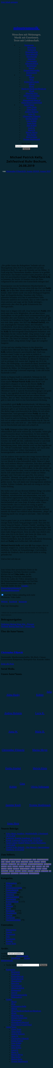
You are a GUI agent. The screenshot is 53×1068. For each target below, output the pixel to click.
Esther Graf (23, 864)
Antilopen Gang (27, 860)
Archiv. (4, 953)
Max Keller (31, 135)
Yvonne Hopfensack (31, 139)
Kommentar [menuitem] (16, 990)
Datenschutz (11, 930)
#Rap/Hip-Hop (32, 93)
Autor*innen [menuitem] (11, 1027)
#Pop (32, 79)
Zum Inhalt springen (9, 2)
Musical (32, 869)
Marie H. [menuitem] (15, 1052)
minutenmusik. (26, 28)
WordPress (15, 958)
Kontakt (9, 941)
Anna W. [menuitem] (14, 1036)
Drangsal (43, 862)
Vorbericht (31, 50)
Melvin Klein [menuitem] (16, 1059)
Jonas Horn (31, 123)
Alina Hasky (31, 109)
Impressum (10, 934)
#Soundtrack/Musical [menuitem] (20, 1022)
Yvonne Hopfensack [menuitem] (19, 1061)
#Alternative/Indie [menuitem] (18, 1006)
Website (4, 601)
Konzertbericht (32, 52)
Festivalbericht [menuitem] (17, 979)
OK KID (11, 871)
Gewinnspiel (31, 61)
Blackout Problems (42, 860)
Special (32, 68)
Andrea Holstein (31, 112)
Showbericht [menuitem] (16, 981)
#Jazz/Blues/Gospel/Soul (31, 102)
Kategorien (29, 45)
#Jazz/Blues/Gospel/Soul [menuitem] (21, 1025)
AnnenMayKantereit (15, 860)
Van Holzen (44, 871)
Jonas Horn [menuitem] (15, 1045)
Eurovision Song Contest (35, 864)
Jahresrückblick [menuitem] (17, 988)
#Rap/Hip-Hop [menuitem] (17, 1015)
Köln (43, 866)
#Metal (31, 84)
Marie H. (31, 130)
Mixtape (9, 906)
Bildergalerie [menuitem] (16, 997)
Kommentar (31, 66)
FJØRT (9, 866)
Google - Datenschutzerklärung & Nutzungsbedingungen (15, 588)
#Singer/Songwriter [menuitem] (19, 1018)
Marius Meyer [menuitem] (17, 1054)
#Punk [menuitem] (13, 1013)
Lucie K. (31, 128)
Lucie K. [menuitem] (14, 1050)
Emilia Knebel (32, 119)
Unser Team (32, 107)
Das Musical (24, 862)
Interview (32, 59)
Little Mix (16, 869)
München (39, 869)
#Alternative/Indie (31, 82)
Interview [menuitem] (15, 983)
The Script (30, 871)
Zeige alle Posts (7, 664)
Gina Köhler (32, 121)
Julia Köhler (32, 125)
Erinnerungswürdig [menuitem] (19, 995)
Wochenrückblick (13, 920)
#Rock (31, 77)
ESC (18, 864)
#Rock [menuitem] (14, 1002)
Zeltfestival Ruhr (34, 873)
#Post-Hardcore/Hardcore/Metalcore (33, 87)
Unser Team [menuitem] (16, 1029)
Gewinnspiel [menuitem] (16, 986)
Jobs (8, 937)
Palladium (18, 871)
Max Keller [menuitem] (16, 1057)
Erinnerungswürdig (32, 70)
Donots (31, 862)
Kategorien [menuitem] (10, 969)
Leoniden (4, 869)
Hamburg (15, 866)
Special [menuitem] (14, 992)
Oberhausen (4, 871)
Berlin (34, 860)
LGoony (9, 869)
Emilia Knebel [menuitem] (17, 1041)
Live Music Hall (25, 869)
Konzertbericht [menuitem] (17, 976)
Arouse (27, 958)
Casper (13, 862)
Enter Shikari (12, 864)
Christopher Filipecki (31, 116)
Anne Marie (4, 860)
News (8, 908)
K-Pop (33, 866)
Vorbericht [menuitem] (15, 974)
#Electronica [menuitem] (16, 1020)
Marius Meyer (31, 132)
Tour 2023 (37, 871)
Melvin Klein (31, 137)
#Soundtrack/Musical (31, 100)
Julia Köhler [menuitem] (16, 1048)
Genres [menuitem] (9, 999)
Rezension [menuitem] (15, 972)
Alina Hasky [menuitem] (16, 1031)
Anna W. (31, 114)
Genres (29, 75)
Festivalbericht (32, 54)
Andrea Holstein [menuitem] (18, 1034)
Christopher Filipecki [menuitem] (20, 1038)
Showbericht (31, 57)
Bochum (7, 862)
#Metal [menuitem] (14, 1009)
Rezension (31, 47)
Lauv (47, 866)
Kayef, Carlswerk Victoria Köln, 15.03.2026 (24, 840)
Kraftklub (39, 866)
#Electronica (31, 98)
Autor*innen (29, 105)
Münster (44, 869)
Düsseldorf (4, 864)
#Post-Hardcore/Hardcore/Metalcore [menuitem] (26, 1011)
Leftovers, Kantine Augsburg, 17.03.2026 (23, 838)
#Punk (31, 91)
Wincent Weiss (23, 873)
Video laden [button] (15, 597)
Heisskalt (21, 866)
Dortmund (37, 862)
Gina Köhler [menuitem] (16, 1043)
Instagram (23, 601)
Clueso (18, 862)
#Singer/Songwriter (32, 96)
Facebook (13, 601)
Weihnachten (15, 873)
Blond (3, 862)
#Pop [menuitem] (13, 1004)
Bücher (9, 885)
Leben (8, 904)
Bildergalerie (31, 73)
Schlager (24, 871)
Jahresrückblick (31, 63)
